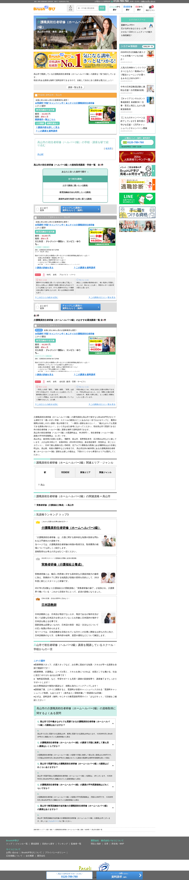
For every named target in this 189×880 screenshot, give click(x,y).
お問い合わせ (12, 852)
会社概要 (30, 856)
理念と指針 (96, 844)
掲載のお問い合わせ (148, 1)
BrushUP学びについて (32, 852)
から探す (114, 8)
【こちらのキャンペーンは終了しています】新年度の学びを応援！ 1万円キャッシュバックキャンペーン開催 (137, 124)
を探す (127, 8)
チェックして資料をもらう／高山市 (52, 217)
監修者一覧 (76, 844)
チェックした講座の (79, 209)
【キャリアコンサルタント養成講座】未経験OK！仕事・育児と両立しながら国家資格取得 (137, 105)
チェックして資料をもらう (48, 325)
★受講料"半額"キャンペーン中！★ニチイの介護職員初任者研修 (64, 103)
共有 (70, 8)
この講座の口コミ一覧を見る (102, 297)
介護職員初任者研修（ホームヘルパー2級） (71, 527)
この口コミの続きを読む (47, 297)
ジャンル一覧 (21, 844)
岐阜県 (109, 148)
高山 (42, 485)
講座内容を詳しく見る (49, 127)
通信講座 (35, 844)
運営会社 (41, 856)
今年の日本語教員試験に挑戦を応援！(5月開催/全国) (137, 90)
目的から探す (48, 844)
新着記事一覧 (148, 46)
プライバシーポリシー (55, 852)
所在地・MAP (117, 844)
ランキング (63, 844)
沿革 (106, 844)
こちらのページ (53, 821)
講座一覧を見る (75, 87)
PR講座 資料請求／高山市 (48, 95)
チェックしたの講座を (119, 875)
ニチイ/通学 (39, 661)
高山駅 (40, 154)
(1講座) (75, 179)
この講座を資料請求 (47, 131)
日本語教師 (49, 604)
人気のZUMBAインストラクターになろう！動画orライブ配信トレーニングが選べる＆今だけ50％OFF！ (137, 74)
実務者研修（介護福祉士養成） (62, 564)
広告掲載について (14, 856)
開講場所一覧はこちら (45, 119)
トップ (9, 844)
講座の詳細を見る (45, 268)
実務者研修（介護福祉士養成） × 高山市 (55, 505)
